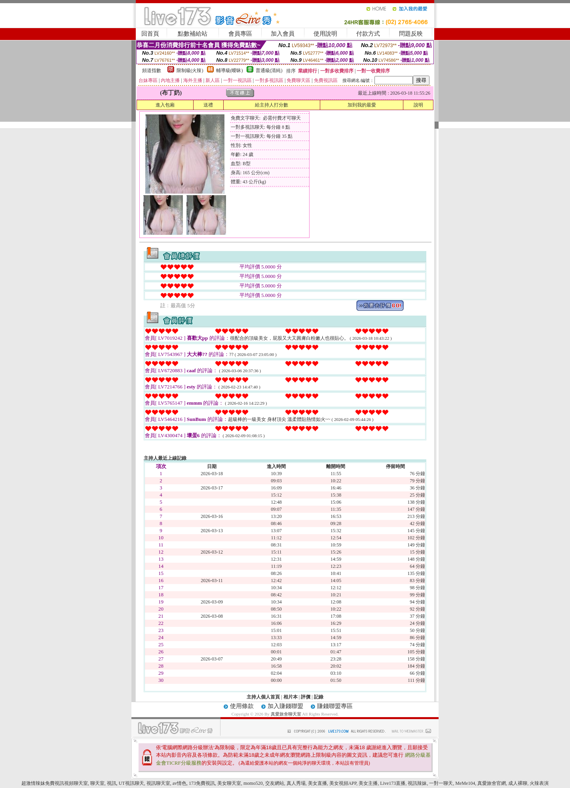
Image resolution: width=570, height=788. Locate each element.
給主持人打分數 (271, 105)
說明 (418, 105)
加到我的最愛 (362, 105)
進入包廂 (165, 105)
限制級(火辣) (190, 70)
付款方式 (368, 33)
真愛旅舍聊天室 (286, 714)
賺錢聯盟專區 (335, 706)
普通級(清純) (269, 70)
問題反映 (411, 33)
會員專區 (240, 33)
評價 (305, 697)
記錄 (318, 697)
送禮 (208, 105)
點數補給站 (192, 33)
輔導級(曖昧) (229, 70)
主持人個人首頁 (263, 697)
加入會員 (282, 33)
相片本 (290, 697)
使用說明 (325, 33)
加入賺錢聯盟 (285, 706)
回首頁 (150, 33)
